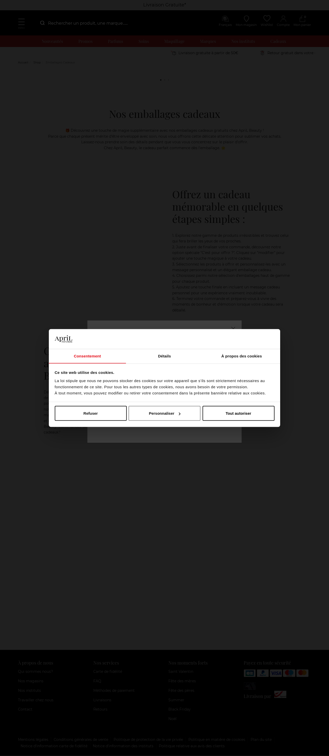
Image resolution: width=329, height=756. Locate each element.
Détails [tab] (164, 356)
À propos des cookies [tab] (241, 356)
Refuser (91, 413)
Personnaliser (164, 413)
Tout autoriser (238, 413)
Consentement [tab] (87, 356)
